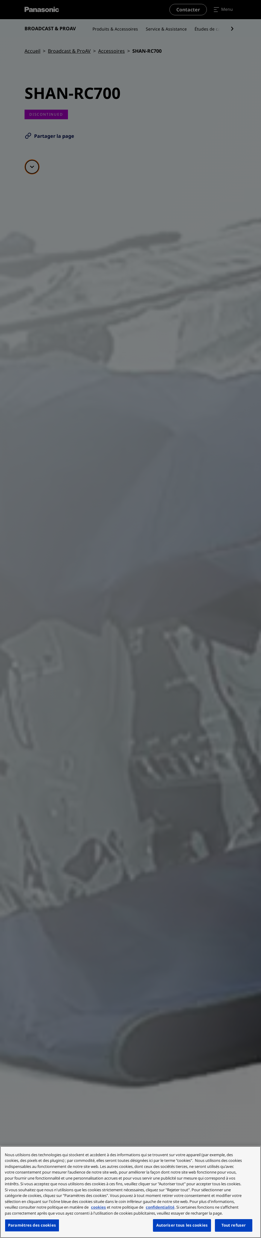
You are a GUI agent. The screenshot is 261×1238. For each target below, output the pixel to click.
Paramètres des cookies (32, 1225)
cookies (98, 1207)
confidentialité (160, 1207)
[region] (130, 1192)
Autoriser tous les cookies (182, 1225)
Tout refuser (233, 1225)
